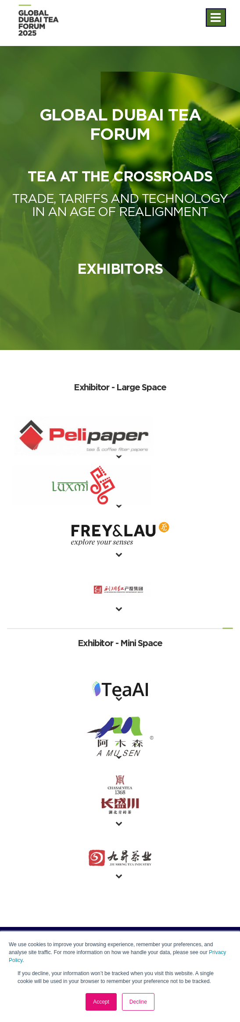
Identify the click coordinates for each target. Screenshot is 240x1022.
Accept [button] (101, 1002)
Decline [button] (138, 1002)
